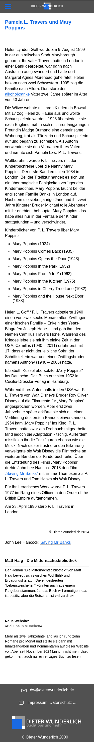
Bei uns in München (23, 626)
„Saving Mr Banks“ (21, 473)
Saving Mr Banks (55, 542)
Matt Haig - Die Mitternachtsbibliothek (41, 560)
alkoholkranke (17, 94)
